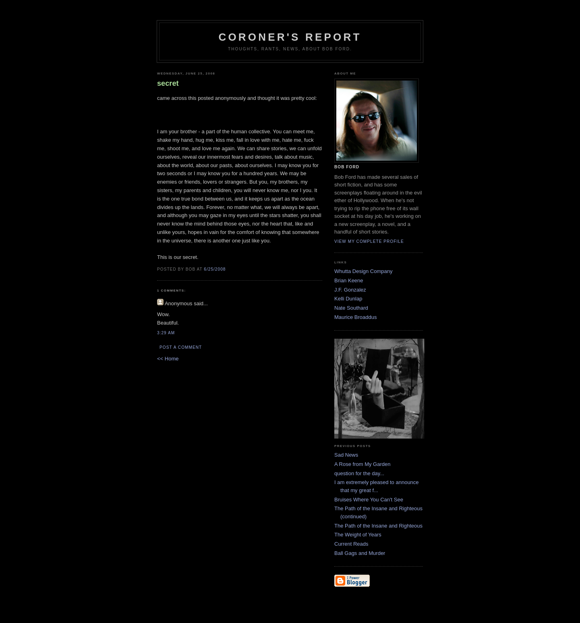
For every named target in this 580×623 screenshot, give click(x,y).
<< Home (167, 359)
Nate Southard (351, 308)
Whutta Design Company (363, 271)
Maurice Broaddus (355, 317)
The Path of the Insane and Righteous (378, 526)
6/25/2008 (215, 269)
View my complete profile (369, 241)
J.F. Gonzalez (350, 290)
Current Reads (351, 544)
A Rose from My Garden (362, 464)
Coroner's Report (289, 37)
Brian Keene (348, 280)
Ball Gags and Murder (359, 553)
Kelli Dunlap (348, 299)
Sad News (346, 455)
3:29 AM (166, 333)
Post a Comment (181, 347)
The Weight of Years (357, 535)
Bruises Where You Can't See (368, 500)
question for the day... (359, 473)
